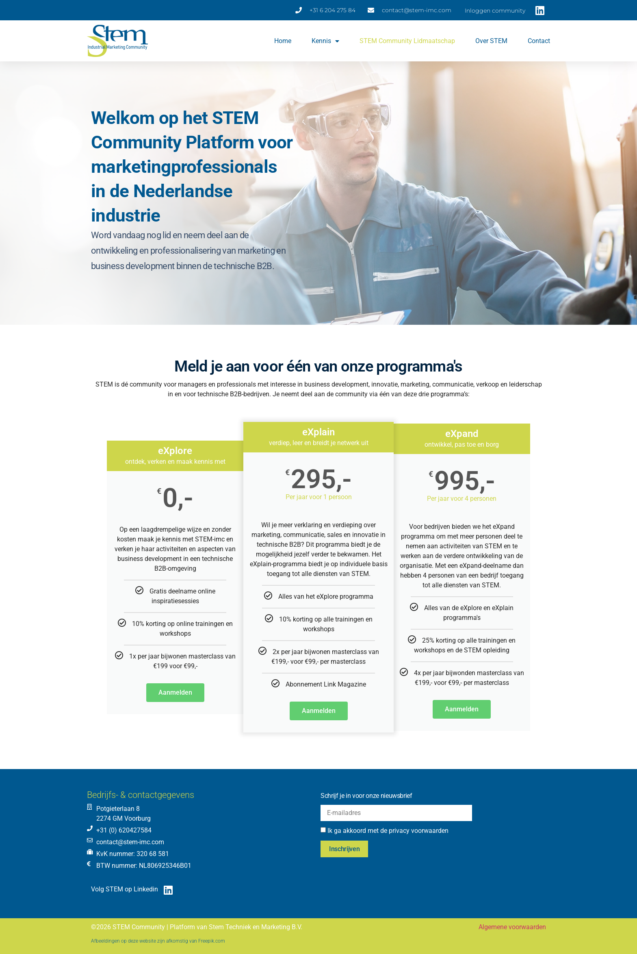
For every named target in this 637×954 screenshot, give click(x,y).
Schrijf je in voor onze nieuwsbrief (366, 796)
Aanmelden (175, 692)
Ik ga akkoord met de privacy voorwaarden (387, 830)
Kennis (325, 41)
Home (282, 41)
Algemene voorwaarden (512, 927)
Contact (539, 41)
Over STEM (491, 41)
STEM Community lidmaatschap (407, 41)
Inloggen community (495, 10)
